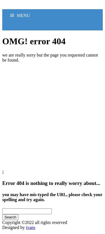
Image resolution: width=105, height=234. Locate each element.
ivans (30, 227)
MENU (23, 15)
